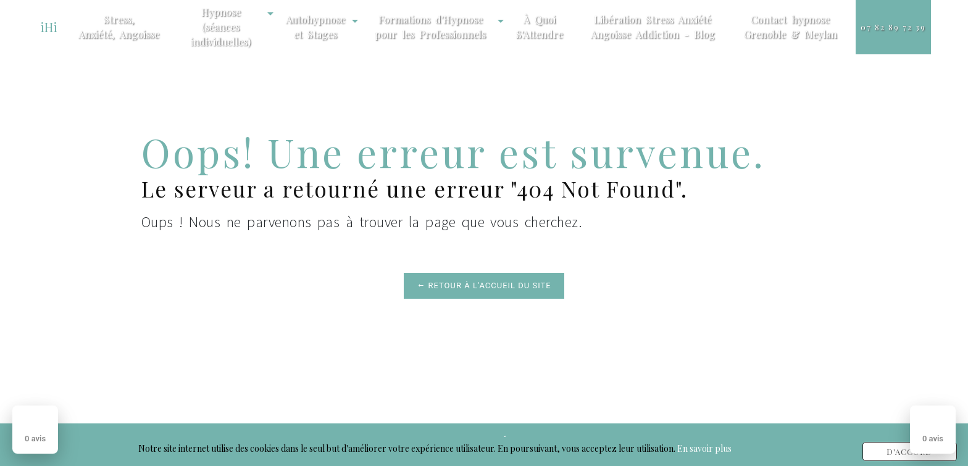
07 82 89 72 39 (893, 27)
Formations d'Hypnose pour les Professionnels (430, 27)
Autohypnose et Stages (315, 27)
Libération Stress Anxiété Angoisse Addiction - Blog (653, 27)
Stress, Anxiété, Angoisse (118, 27)
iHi (48, 27)
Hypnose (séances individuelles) (221, 27)
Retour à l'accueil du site (484, 285)
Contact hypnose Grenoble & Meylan (790, 27)
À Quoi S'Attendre (539, 27)
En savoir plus (704, 448)
